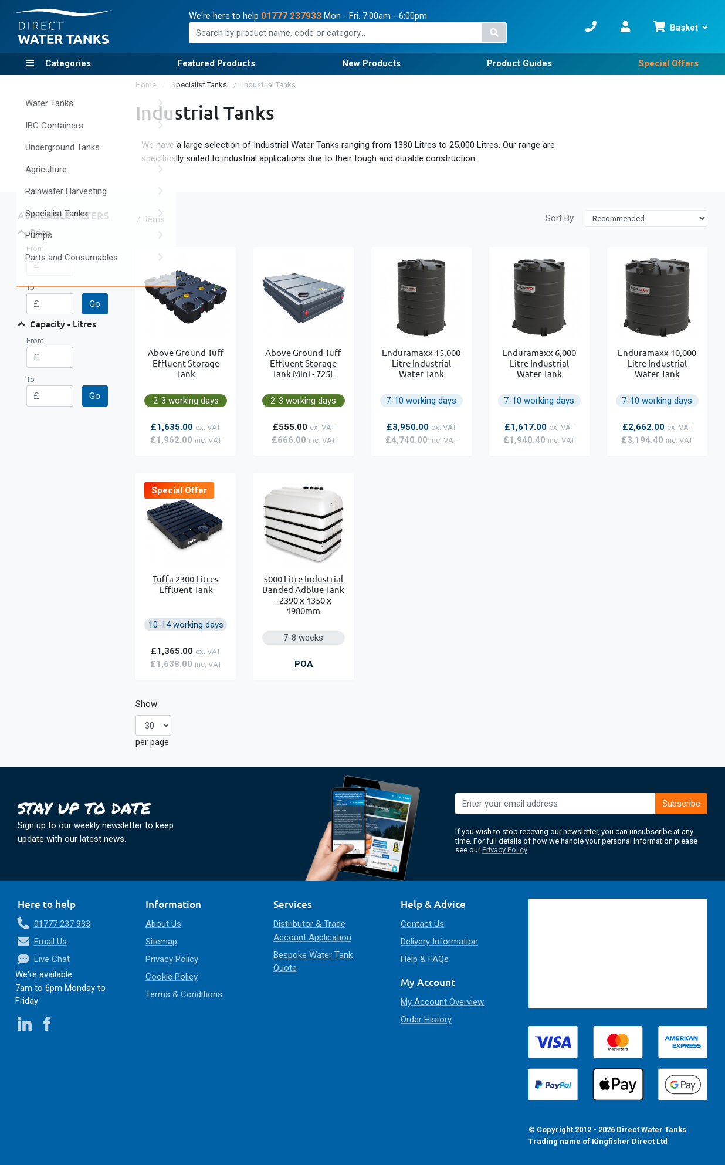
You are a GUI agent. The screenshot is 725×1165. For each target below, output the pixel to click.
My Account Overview (442, 1002)
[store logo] (63, 27)
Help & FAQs (425, 959)
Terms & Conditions (183, 994)
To (30, 287)
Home (146, 84)
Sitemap (161, 941)
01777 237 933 (62, 924)
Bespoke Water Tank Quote (313, 962)
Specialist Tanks (200, 84)
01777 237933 (291, 16)
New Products (371, 63)
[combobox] (348, 32)
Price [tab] (40, 231)
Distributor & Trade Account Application (312, 931)
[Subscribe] (681, 803)
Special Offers (668, 63)
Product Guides (519, 63)
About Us (163, 924)
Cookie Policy (171, 976)
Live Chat (52, 959)
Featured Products (216, 63)
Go (94, 304)
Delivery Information (439, 941)
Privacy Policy (504, 849)
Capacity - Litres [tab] (63, 324)
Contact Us (422, 924)
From (35, 248)
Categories (67, 63)
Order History (426, 1019)
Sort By (560, 218)
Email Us (50, 941)
